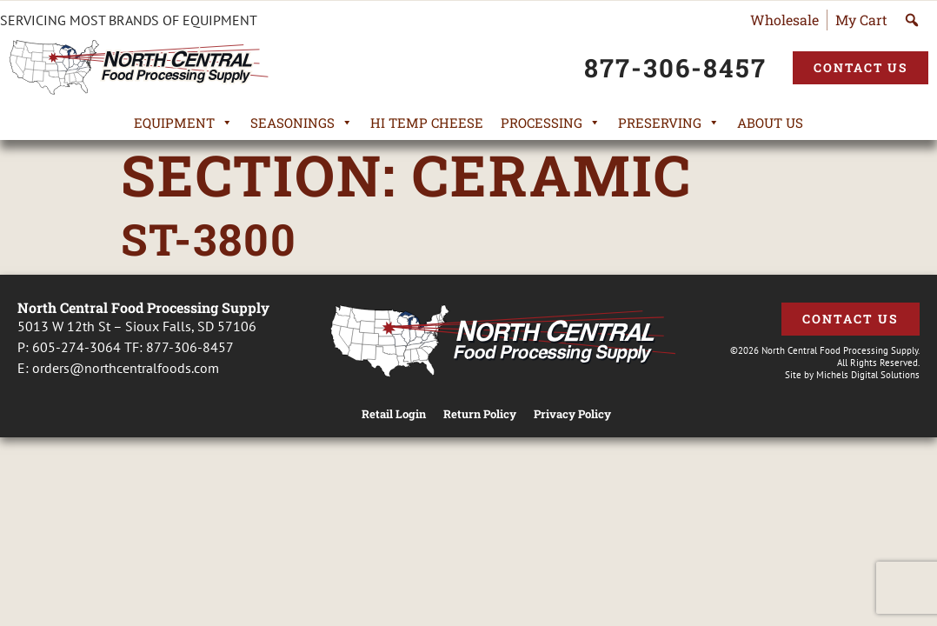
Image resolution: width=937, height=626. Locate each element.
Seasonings (301, 122)
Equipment (183, 122)
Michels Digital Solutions (868, 375)
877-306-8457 (190, 347)
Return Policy (479, 414)
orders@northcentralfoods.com (125, 367)
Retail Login (394, 414)
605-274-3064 (76, 347)
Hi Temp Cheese (426, 122)
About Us (770, 122)
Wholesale (784, 19)
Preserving (669, 122)
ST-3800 (209, 239)
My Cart (861, 19)
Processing (551, 122)
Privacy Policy (572, 414)
